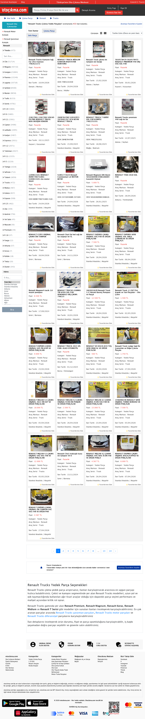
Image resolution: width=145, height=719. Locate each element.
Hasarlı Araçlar (34, 663)
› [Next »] (115, 551)
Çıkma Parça (26, 18)
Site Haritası (10, 668)
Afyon (12, 300)
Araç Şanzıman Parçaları (60, 661)
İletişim (100, 661)
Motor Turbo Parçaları (59, 674)
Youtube (123, 666)
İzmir (12, 291)
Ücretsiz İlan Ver (114, 13)
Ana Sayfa (9, 18)
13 (104, 551)
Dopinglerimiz (102, 659)
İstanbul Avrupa (12, 284)
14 (110, 551)
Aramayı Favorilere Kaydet (131, 24)
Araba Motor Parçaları (59, 659)
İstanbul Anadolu (12, 287)
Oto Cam (55, 668)
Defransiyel (55, 672)
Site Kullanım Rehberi (13, 659)
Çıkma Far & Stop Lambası (60, 663)
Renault (41, 18)
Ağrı (12, 303)
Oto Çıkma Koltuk (58, 666)
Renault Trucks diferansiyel (43, 616)
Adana (12, 296)
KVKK (7, 666)
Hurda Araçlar (33, 666)
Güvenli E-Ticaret (137, 2)
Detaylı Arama (88, 10)
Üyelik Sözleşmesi (12, 661)
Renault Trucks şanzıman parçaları (75, 612)
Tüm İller (12, 282)
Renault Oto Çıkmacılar (12, 25)
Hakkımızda (10, 670)
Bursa (12, 293)
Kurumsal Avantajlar (9, 2)
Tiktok (123, 670)
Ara (12, 309)
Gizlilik (8, 663)
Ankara (12, 289)
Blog (23, 2)
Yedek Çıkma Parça (35, 659)
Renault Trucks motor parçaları (113, 612)
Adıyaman (12, 298)
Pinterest (124, 668)
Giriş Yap (111, 8)
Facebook (124, 659)
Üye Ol (124, 8)
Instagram (124, 663)
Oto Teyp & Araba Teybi (60, 670)
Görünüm (94, 33)
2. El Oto (31, 661)
